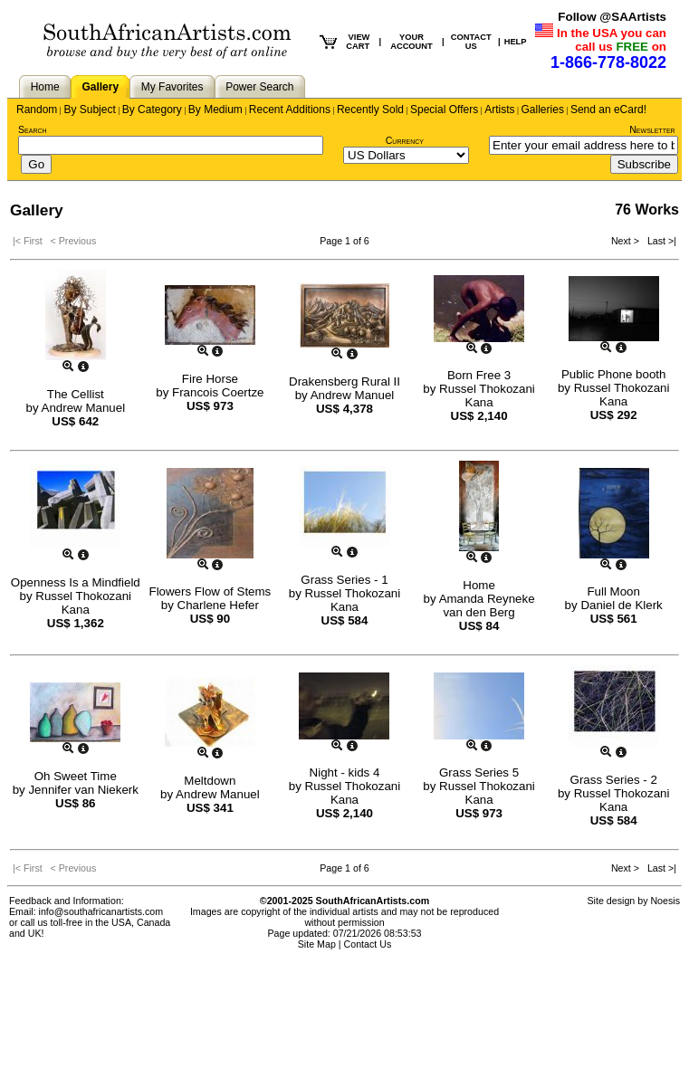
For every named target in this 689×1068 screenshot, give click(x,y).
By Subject (89, 109)
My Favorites (172, 87)
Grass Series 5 (479, 772)
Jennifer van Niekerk (83, 789)
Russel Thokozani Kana (487, 395)
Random (36, 109)
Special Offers (444, 109)
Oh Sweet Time (75, 776)
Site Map (317, 944)
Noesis (665, 900)
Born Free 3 (479, 375)
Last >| (659, 240)
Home (45, 87)
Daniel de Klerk (621, 605)
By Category (152, 109)
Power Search (259, 87)
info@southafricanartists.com (101, 911)
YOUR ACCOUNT (411, 42)
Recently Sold (370, 109)
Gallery (100, 87)
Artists (499, 109)
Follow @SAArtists (612, 17)
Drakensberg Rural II (344, 381)
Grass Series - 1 (344, 579)
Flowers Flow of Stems (209, 591)
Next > (626, 240)
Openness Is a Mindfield (75, 582)
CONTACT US (471, 42)
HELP (515, 41)
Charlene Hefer (218, 605)
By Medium (215, 109)
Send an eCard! (608, 109)
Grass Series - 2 (613, 780)
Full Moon (613, 591)
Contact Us (368, 944)
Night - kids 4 (345, 772)
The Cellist (75, 394)
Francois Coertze (217, 392)
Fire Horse (210, 379)
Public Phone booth (613, 374)
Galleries (543, 109)
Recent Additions (289, 109)
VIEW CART (357, 42)
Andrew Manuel (84, 408)
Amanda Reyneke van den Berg (487, 605)
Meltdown (209, 780)
